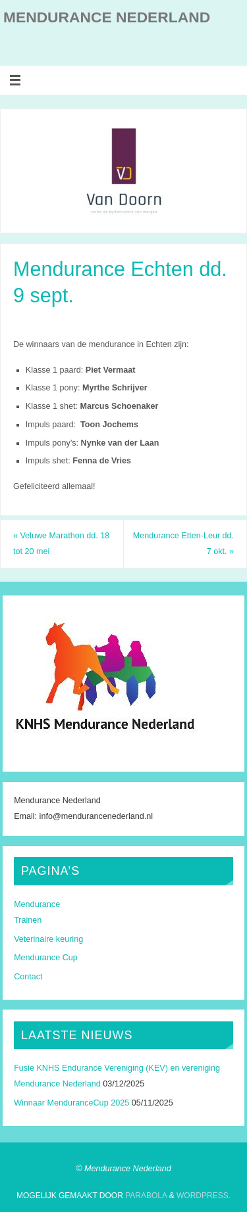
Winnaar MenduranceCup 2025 (71, 1102)
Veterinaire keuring (48, 939)
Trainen (27, 920)
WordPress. (204, 1195)
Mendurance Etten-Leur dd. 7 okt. (183, 543)
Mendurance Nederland (106, 17)
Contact (28, 976)
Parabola (146, 1195)
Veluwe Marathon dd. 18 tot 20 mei (61, 543)
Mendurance (37, 904)
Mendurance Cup (46, 957)
